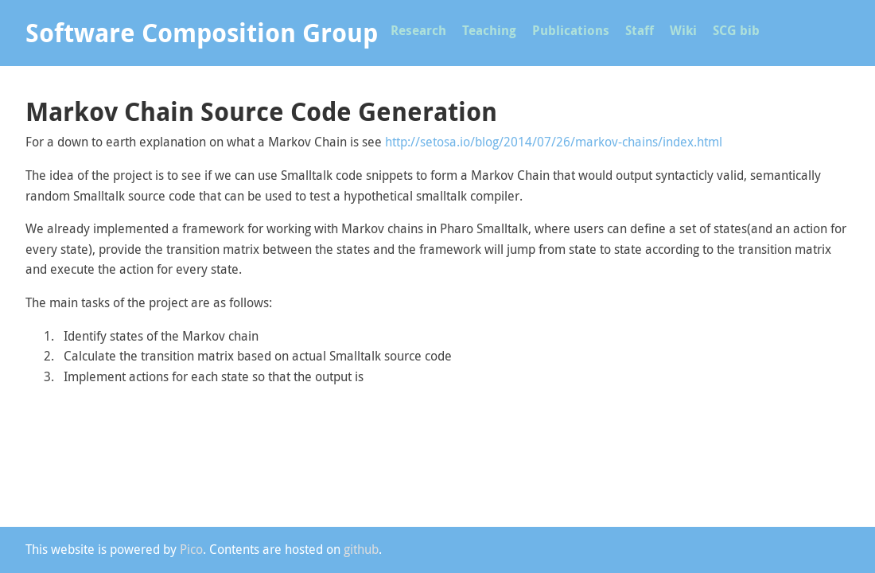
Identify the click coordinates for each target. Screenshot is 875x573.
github (361, 549)
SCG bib (736, 30)
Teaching (489, 30)
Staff (639, 30)
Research (418, 30)
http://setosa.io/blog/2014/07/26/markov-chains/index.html (553, 141)
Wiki (683, 30)
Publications (570, 30)
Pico (191, 549)
